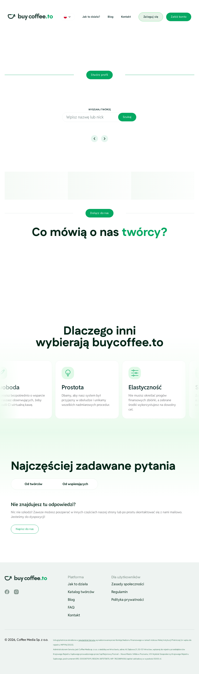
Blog (110, 16)
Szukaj (127, 117)
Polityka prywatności (127, 599)
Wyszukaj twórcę (99, 109)
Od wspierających (75, 484)
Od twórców (33, 484)
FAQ (71, 607)
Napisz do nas (25, 529)
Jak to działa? (91, 16)
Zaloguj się (150, 16)
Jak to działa (78, 584)
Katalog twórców (81, 592)
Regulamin (119, 592)
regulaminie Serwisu (86, 640)
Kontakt (126, 16)
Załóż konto (179, 16)
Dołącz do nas (99, 213)
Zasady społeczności (127, 584)
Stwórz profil (99, 75)
